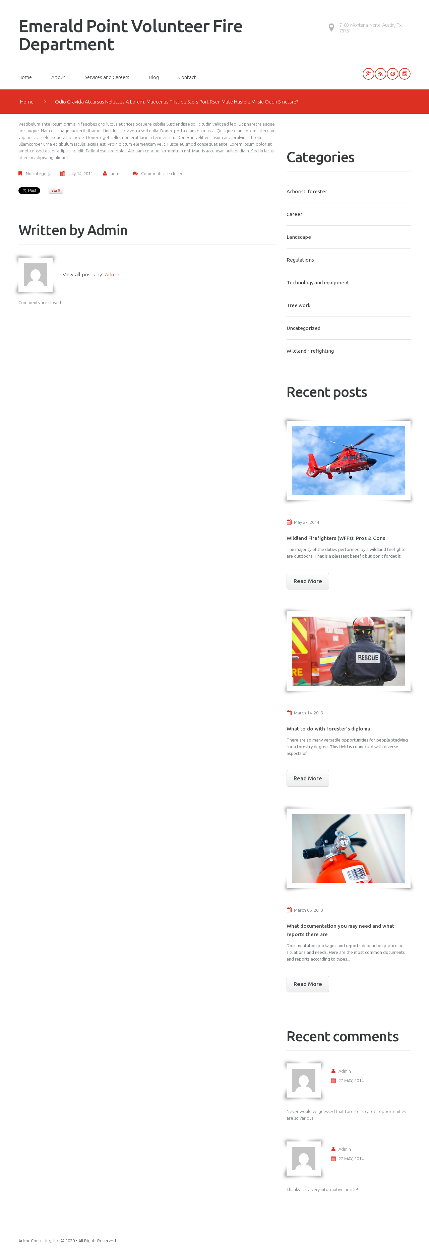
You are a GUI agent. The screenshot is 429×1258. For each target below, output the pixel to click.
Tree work (298, 305)
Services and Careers (107, 77)
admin (117, 173)
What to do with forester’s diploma (328, 728)
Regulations (300, 260)
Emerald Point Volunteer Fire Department (130, 35)
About (58, 77)
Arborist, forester (307, 191)
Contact (187, 77)
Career (294, 214)
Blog (154, 77)
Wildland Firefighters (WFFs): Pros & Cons (336, 538)
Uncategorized (303, 328)
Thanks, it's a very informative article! (322, 1189)
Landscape (299, 237)
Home (25, 77)
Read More (308, 581)
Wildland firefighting (310, 351)
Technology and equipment (318, 282)
